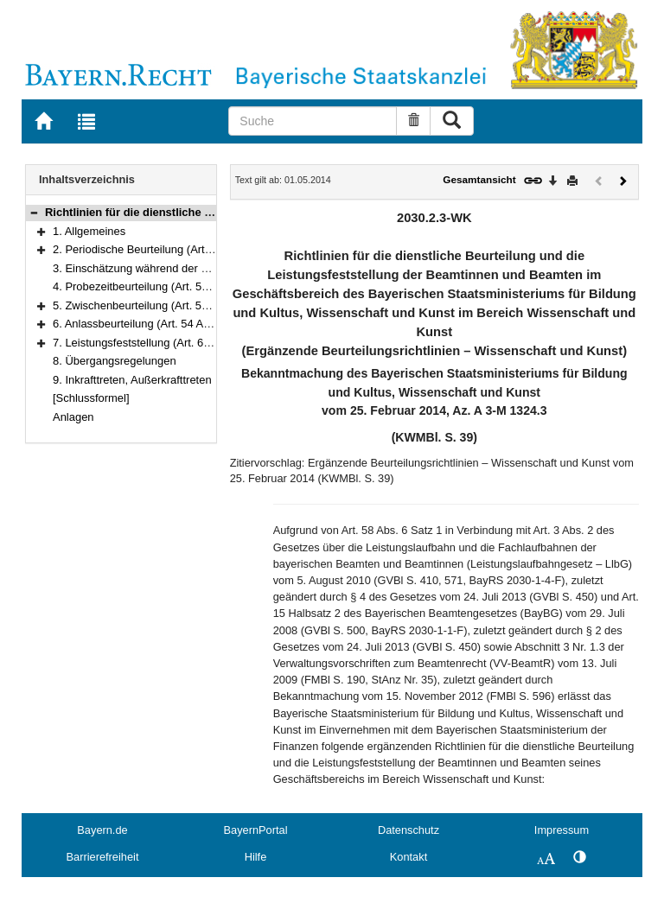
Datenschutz (408, 830)
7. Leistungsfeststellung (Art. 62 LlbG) (146, 342)
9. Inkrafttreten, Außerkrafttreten (132, 379)
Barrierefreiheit (103, 856)
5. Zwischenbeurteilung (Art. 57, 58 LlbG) (155, 305)
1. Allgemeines (89, 231)
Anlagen (73, 416)
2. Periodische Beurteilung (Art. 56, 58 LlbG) (162, 249)
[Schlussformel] (91, 397)
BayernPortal (256, 830)
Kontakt (408, 856)
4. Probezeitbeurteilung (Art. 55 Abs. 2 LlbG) (162, 286)
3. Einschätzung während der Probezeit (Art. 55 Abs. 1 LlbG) (203, 268)
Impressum (561, 830)
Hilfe (256, 856)
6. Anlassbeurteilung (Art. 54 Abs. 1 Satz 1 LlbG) (173, 323)
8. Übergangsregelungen (114, 360)
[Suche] (312, 121)
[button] (33, 212)
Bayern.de (102, 830)
